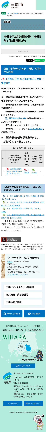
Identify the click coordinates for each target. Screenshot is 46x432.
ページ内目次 (23, 51)
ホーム (9, 13)
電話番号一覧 (13, 403)
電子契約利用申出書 (17, 118)
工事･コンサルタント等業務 (20, 287)
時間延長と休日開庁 (33, 403)
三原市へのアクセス (23, 366)
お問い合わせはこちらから (17, 275)
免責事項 (36, 326)
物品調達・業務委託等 (17, 294)
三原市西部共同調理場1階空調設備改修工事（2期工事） (14, 171)
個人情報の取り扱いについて (17, 326)
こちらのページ (35, 129)
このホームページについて (12, 330)
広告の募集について (36, 330)
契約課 (15, 13)
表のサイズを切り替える (23, 148)
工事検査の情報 (14, 302)
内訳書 (34, 172)
